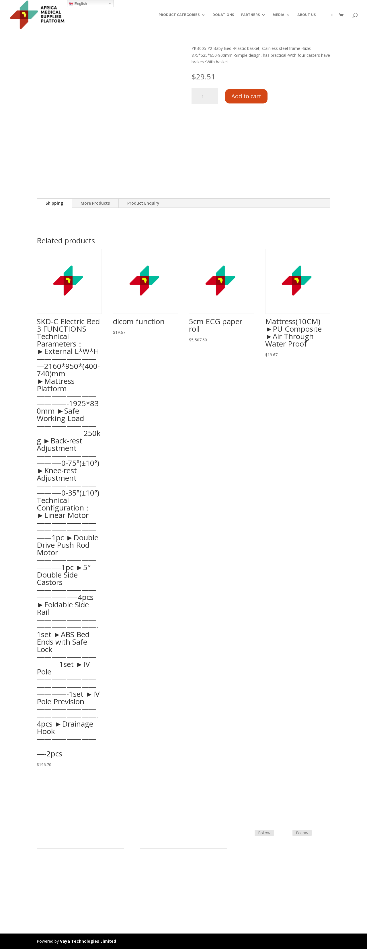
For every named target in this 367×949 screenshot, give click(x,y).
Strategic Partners (53, 876)
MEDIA (278, 15)
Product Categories (55, 869)
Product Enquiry (143, 203)
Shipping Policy (153, 876)
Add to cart (246, 96)
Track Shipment (154, 897)
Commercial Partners (56, 883)
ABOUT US (306, 15)
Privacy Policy (49, 904)
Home (42, 863)
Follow (264, 832)
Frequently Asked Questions (166, 890)
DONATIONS (223, 15)
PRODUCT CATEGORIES (179, 15)
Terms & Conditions (158, 869)
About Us (45, 890)
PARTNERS (250, 15)
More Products (95, 203)
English (78, 3)
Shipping (54, 203)
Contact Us (150, 883)
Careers (44, 897)
